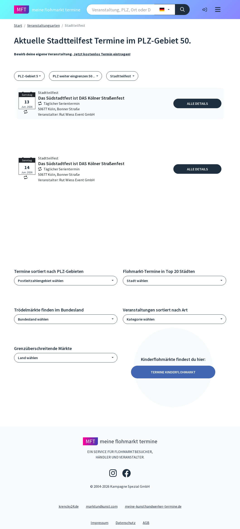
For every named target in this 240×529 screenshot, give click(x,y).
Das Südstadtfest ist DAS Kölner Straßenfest (81, 98)
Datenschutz (127, 522)
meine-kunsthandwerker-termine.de (153, 506)
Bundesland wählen (33, 319)
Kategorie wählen (141, 319)
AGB (148, 522)
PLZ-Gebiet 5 (28, 76)
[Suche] (182, 9)
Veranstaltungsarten (43, 25)
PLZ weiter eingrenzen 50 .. (74, 76)
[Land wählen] (164, 9)
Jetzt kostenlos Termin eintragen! (102, 54)
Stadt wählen (137, 280)
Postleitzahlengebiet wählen (40, 280)
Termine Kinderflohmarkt (173, 372)
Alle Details (197, 103)
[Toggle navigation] (217, 9)
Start (18, 25)
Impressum (101, 522)
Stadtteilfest (121, 76)
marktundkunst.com (102, 506)
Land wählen (28, 357)
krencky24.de (69, 506)
